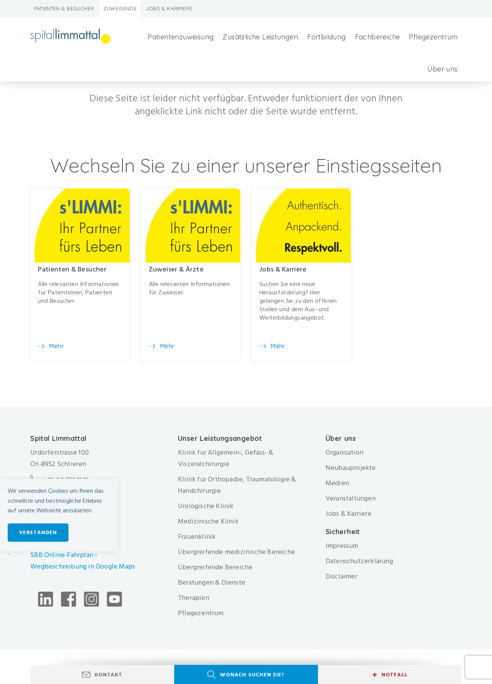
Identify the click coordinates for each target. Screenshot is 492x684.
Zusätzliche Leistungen (260, 36)
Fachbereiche (377, 36)
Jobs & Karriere (169, 8)
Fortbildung (326, 36)
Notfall (389, 675)
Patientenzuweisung (180, 36)
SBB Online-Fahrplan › (63, 555)
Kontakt (108, 674)
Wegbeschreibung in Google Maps (83, 566)
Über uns (442, 69)
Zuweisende (120, 8)
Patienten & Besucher (64, 8)
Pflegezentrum (433, 36)
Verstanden (38, 532)
